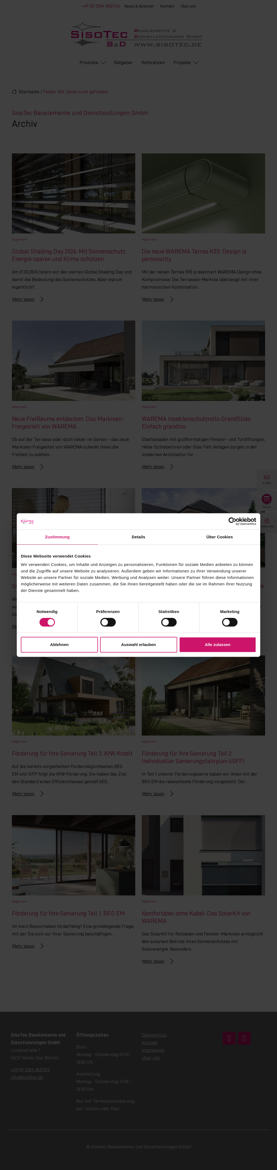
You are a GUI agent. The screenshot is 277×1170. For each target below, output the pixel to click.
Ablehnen (59, 644)
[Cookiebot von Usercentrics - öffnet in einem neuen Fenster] (232, 521)
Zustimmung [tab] (57, 537)
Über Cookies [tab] (219, 537)
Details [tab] (138, 537)
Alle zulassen (217, 644)
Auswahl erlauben (138, 644)
